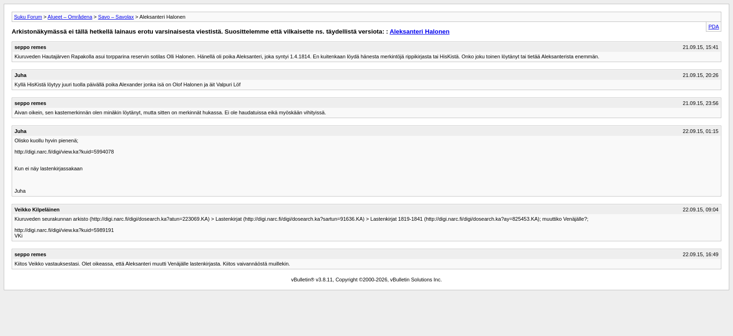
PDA (713, 26)
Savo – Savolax (116, 17)
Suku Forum (28, 17)
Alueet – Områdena (70, 17)
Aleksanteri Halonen (419, 31)
